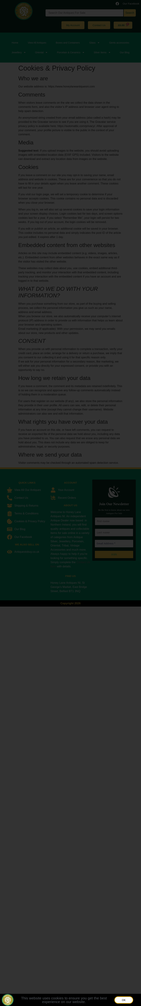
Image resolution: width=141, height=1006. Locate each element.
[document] (70, 503)
